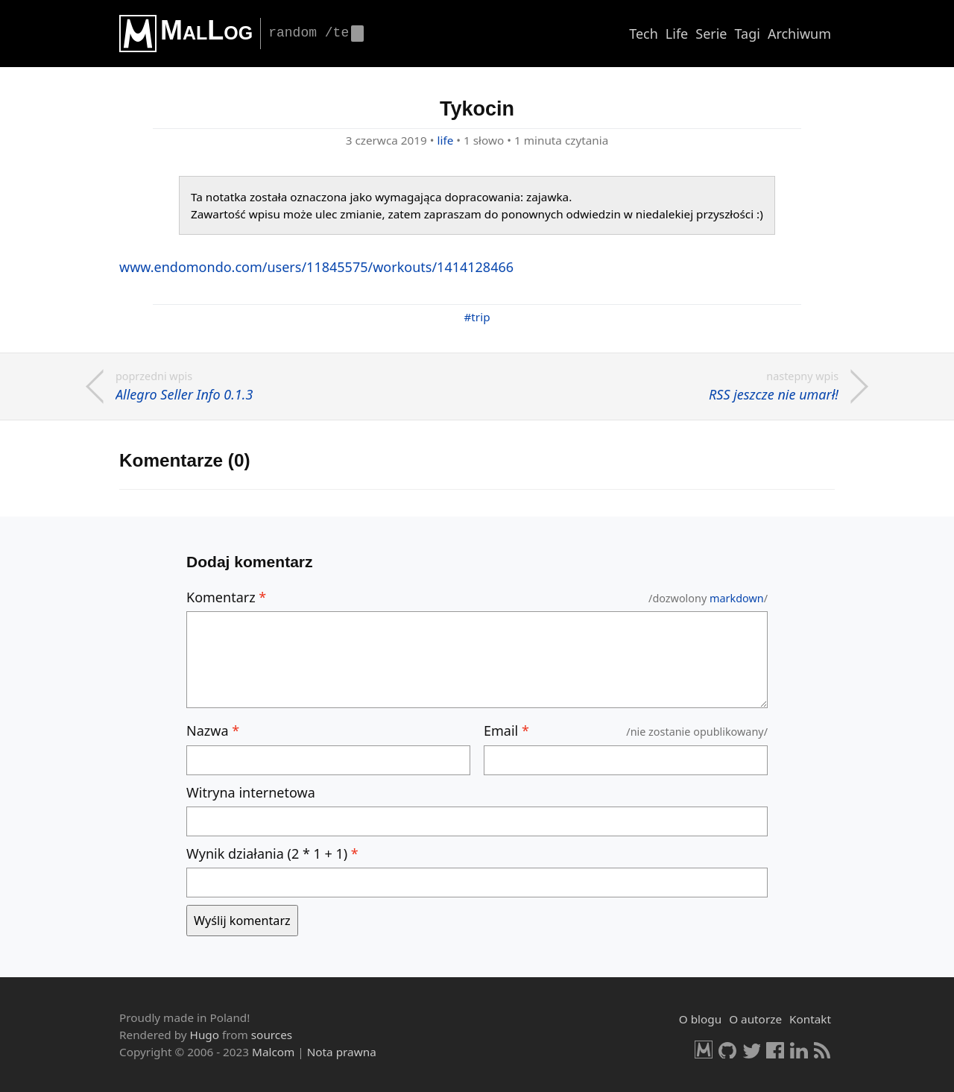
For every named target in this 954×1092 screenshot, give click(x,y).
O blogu (700, 1018)
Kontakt (810, 1018)
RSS (823, 1049)
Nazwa (212, 730)
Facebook (775, 1049)
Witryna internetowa (250, 792)
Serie (711, 33)
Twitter (751, 1049)
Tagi (747, 33)
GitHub (727, 1049)
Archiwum (799, 33)
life (445, 140)
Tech (643, 33)
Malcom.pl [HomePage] (704, 1049)
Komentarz (226, 597)
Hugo (204, 1034)
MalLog (206, 30)
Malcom (273, 1051)
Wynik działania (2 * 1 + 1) (272, 853)
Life (677, 33)
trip (480, 316)
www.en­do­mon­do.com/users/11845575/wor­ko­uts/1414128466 (316, 267)
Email (506, 730)
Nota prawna (341, 1051)
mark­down (737, 598)
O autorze (755, 1018)
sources (271, 1034)
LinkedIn (799, 1049)
